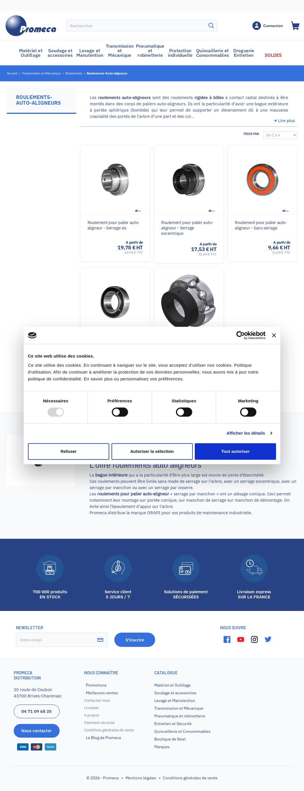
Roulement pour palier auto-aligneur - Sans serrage (261, 225)
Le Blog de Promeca (103, 737)
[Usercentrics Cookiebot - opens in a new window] (241, 335)
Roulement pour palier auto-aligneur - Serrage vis (113, 225)
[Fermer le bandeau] (274, 335)
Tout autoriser (235, 451)
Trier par (251, 134)
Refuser (69, 451)
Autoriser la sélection (152, 451)
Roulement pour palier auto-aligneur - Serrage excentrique (187, 228)
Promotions (96, 685)
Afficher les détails (245, 433)
